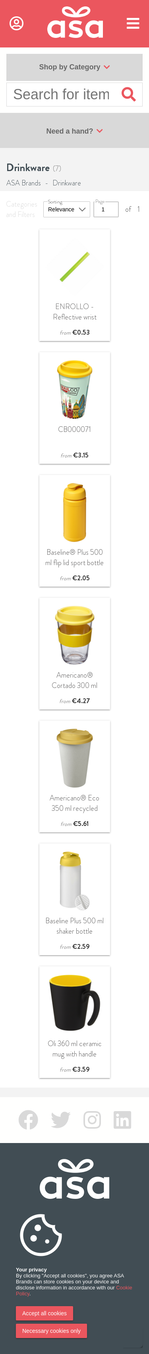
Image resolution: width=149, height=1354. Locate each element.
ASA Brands (23, 183)
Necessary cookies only (51, 1331)
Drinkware (66, 183)
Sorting (55, 201)
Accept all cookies (44, 1313)
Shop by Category (74, 67)
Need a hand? (74, 131)
